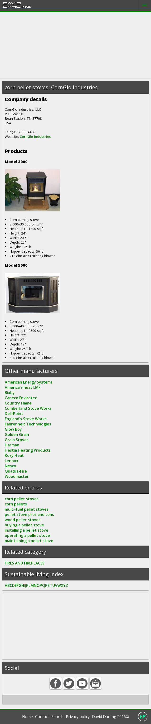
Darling (17, 6)
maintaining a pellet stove (29, 540)
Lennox (11, 460)
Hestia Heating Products (28, 450)
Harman (12, 445)
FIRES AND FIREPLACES (24, 563)
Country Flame (18, 403)
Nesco (10, 466)
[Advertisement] (75, 45)
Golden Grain (17, 434)
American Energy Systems (29, 382)
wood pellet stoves (22, 519)
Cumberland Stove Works (28, 408)
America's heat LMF (22, 387)
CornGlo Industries (35, 136)
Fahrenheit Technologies (28, 424)
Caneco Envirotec (21, 397)
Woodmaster (17, 476)
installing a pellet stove (26, 530)
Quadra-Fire (16, 471)
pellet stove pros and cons (29, 514)
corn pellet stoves (22, 498)
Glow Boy (13, 429)
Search (57, 716)
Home (27, 716)
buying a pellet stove (24, 525)
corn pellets (16, 504)
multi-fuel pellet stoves (27, 509)
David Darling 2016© (110, 716)
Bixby (10, 392)
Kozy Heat (14, 455)
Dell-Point (14, 413)
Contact (42, 716)
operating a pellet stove (27, 535)
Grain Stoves (17, 439)
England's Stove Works (26, 418)
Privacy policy (78, 716)
